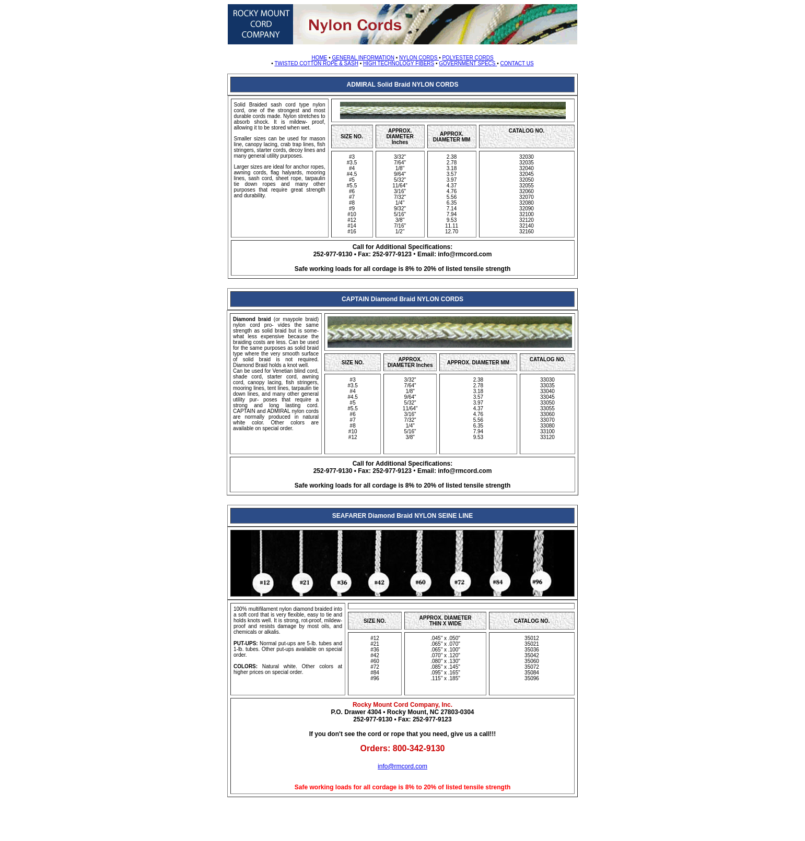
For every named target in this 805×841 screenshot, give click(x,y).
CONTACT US (517, 63)
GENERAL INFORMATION (363, 58)
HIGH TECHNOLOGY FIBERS (398, 63)
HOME (319, 58)
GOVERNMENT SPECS (468, 63)
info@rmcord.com (402, 766)
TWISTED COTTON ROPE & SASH (316, 63)
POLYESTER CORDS (467, 58)
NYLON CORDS (419, 58)
